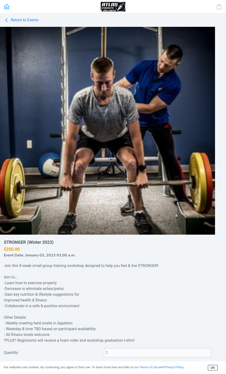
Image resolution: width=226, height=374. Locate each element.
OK (212, 367)
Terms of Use (149, 367)
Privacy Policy (173, 367)
